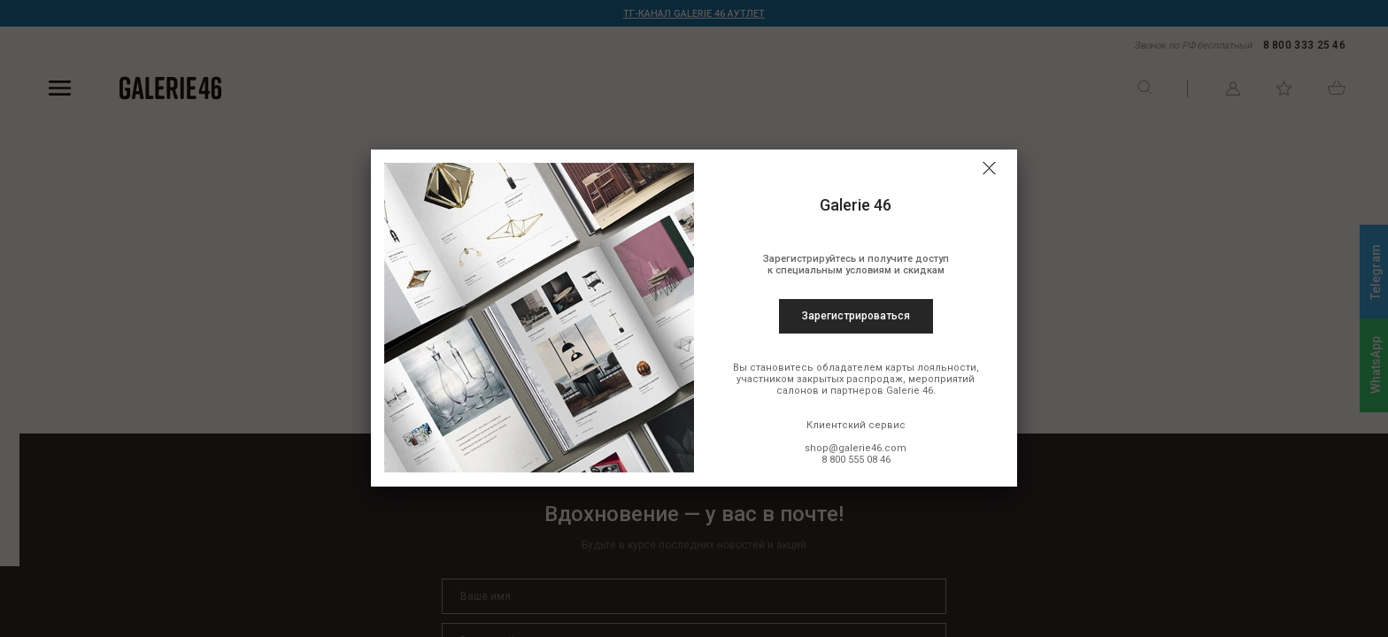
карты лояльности (930, 367)
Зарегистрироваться (856, 316)
